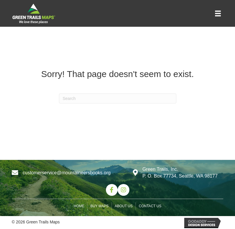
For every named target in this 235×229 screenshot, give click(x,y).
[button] (112, 190)
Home (79, 206)
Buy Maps (99, 206)
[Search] (117, 98)
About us (124, 206)
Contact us (150, 206)
